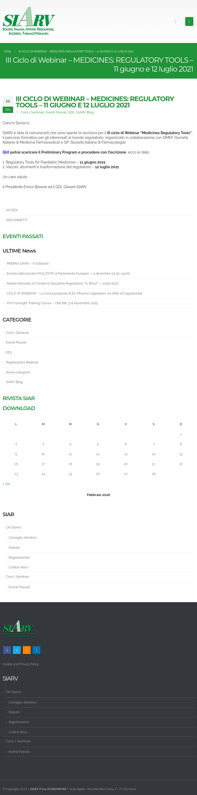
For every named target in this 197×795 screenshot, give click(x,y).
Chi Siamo (14, 527)
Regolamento (19, 557)
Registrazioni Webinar (23, 362)
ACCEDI (12, 210)
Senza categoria (18, 372)
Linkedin (36, 650)
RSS (27, 650)
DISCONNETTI (17, 220)
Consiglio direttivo (23, 537)
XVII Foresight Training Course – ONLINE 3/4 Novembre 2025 (55, 303)
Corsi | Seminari (32, 112)
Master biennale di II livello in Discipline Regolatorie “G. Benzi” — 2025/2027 (66, 283)
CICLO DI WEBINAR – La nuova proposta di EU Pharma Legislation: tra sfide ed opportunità (78, 293)
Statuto (14, 547)
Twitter (17, 650)
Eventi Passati (56, 112)
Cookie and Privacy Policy (22, 663)
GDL (71, 112)
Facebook (7, 650)
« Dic (6, 483)
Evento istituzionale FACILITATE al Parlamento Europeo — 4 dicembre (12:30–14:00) (71, 273)
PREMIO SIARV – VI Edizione (29, 263)
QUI (6, 152)
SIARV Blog (85, 112)
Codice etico (18, 567)
